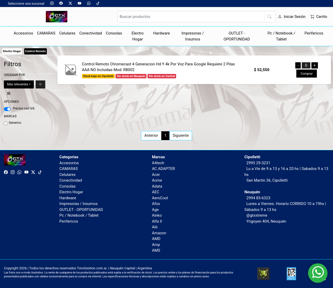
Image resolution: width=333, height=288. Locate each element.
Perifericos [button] (314, 33)
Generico (15, 123)
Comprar (306, 74)
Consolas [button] (114, 33)
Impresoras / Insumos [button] (193, 36)
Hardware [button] (161, 33)
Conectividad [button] (90, 33)
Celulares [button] (67, 33)
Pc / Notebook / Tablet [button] (281, 36)
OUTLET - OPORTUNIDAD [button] (236, 36)
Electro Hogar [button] (138, 36)
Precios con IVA (24, 108)
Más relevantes (17, 84)
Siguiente (180, 135)
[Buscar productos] (196, 16)
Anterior (151, 135)
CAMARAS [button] (46, 33)
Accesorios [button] (23, 33)
